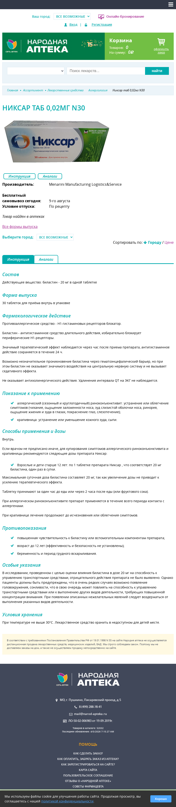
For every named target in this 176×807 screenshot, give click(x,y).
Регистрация (102, 24)
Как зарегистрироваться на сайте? (88, 764)
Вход (73, 24)
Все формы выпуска (20, 226)
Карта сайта (88, 770)
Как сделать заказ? (88, 753)
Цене (169, 242)
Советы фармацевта (88, 786)
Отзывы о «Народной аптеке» (88, 781)
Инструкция (19, 176)
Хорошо (161, 799)
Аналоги (50, 176)
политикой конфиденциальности (67, 801)
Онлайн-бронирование (125, 16)
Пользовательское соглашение (88, 775)
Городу (154, 242)
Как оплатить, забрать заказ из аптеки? (88, 759)
